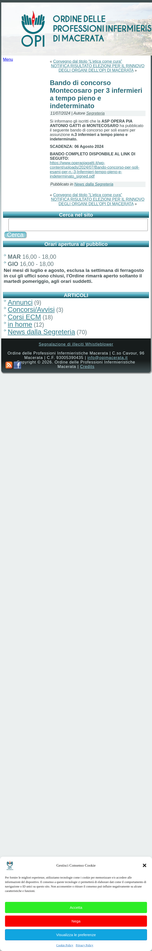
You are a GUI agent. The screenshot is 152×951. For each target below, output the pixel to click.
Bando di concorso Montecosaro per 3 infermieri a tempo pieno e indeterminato (96, 94)
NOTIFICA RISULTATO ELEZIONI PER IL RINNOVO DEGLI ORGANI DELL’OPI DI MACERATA (97, 68)
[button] (144, 865)
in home (20, 324)
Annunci (20, 302)
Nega (76, 921)
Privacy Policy (84, 945)
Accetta (76, 907)
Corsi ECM (24, 317)
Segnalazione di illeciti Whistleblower (76, 344)
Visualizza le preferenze (76, 935)
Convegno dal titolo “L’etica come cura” (87, 61)
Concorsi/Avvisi (31, 309)
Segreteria (95, 113)
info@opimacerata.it (107, 358)
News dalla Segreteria (93, 184)
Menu (8, 59)
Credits (87, 366)
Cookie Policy (64, 945)
